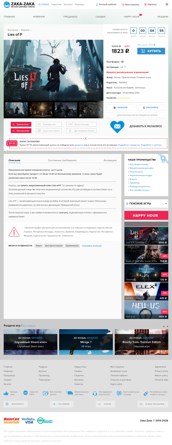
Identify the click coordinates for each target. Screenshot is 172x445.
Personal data (161, 379)
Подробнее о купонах (151, 145)
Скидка (78, 371)
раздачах (79, 145)
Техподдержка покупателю (105, 393)
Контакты (79, 379)
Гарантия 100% (33, 393)
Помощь (79, 4)
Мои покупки (132, 4)
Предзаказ (70, 16)
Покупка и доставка (120, 379)
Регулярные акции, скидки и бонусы (159, 393)
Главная (9, 16)
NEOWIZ (123, 82)
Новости (78, 384)
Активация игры (118, 371)
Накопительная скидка (141, 175)
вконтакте (18, 404)
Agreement (160, 366)
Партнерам (44, 379)
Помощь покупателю (140, 186)
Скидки (100, 16)
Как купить (152, 107)
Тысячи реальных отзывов (131, 393)
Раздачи (163, 16)
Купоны (43, 371)
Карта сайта (116, 384)
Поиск (45, 4)
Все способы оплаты (139, 190)
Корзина (152, 4)
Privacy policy (161, 371)
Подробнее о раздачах (129, 145)
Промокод (134, 182)
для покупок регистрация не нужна (137, 115)
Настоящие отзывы (139, 164)
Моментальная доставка (142, 168)
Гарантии (56, 4)
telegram (63, 404)
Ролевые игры (144, 77)
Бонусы (133, 179)
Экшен (117, 77)
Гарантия (122, 107)
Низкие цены (136, 171)
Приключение (72, 246)
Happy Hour (80, 366)
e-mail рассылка (155, 404)
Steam (25, 30)
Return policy (161, 375)
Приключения (129, 77)
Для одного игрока (53, 246)
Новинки (39, 16)
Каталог (68, 4)
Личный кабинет (108, 4)
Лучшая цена (13, 393)
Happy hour (131, 16)
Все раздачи (29, 325)
